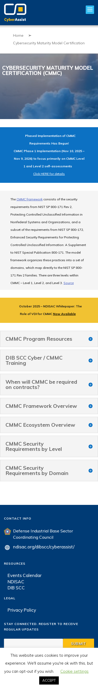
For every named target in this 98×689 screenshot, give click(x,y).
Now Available (64, 314)
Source (69, 283)
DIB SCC (16, 587)
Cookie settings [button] (74, 671)
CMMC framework (29, 199)
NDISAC (16, 581)
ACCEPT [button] (49, 680)
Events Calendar (25, 575)
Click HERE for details (49, 174)
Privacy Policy (22, 610)
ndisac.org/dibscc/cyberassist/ (43, 546)
